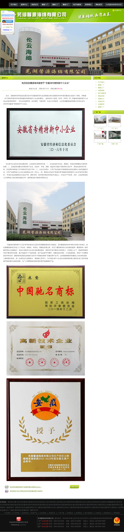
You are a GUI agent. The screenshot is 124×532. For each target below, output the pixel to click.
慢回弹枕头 (116, 505)
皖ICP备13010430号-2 (81, 518)
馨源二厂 (55, 4)
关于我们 (14, 4)
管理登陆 (116, 513)
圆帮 (32, 510)
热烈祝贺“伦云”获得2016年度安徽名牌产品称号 (26, 491)
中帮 (36, 510)
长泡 (85, 502)
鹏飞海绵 (18, 502)
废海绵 (41, 507)
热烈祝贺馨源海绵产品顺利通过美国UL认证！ (26, 487)
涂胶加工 (115, 507)
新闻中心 (24, 4)
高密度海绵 (58, 505)
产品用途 (16, 513)
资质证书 (34, 4)
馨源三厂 (66, 4)
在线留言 (101, 104)
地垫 (12, 510)
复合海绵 (76, 505)
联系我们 (88, 4)
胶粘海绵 (107, 513)
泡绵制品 (79, 513)
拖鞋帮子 (108, 507)
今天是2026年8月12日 (114, 4)
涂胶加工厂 (6, 510)
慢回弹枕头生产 (32, 507)
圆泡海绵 (79, 502)
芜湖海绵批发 (67, 505)
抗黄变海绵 (19, 505)
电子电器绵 (77, 4)
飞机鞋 (101, 507)
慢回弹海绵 (72, 502)
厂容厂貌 (100, 144)
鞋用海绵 (81, 507)
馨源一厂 (45, 4)
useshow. (23, 525)
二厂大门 (100, 128)
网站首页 (99, 4)
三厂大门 (114, 128)
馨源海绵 (11, 502)
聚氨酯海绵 (112, 502)
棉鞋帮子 (88, 507)
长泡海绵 (39, 502)
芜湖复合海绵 (62, 502)
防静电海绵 (96, 502)
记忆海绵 (43, 513)
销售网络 (101, 90)
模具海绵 (83, 505)
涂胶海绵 (95, 507)
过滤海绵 (50, 505)
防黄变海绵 (28, 505)
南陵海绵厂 (11, 507)
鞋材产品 (34, 513)
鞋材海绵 (74, 507)
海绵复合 (54, 502)
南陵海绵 (32, 502)
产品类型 (7, 513)
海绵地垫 (18, 510)
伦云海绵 (46, 502)
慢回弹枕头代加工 (50, 507)
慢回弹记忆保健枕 (105, 505)
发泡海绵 (43, 505)
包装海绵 (36, 505)
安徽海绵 (25, 502)
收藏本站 (118, 10)
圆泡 (89, 502)
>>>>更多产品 (8, 27)
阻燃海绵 (104, 502)
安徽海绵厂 (26, 510)
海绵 (13, 505)
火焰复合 (98, 513)
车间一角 (114, 144)
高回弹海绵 (6, 505)
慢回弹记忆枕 (20, 507)
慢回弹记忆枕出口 (64, 507)
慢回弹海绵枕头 (92, 505)
